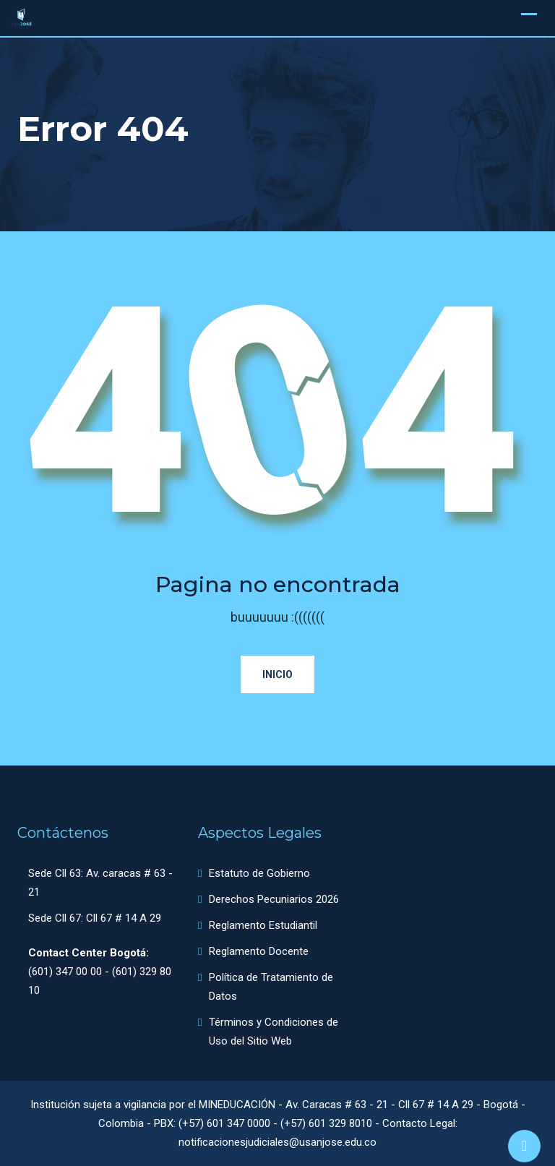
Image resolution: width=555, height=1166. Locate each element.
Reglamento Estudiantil (263, 925)
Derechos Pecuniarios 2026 (274, 899)
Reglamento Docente (259, 951)
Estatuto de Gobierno (259, 873)
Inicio (277, 674)
